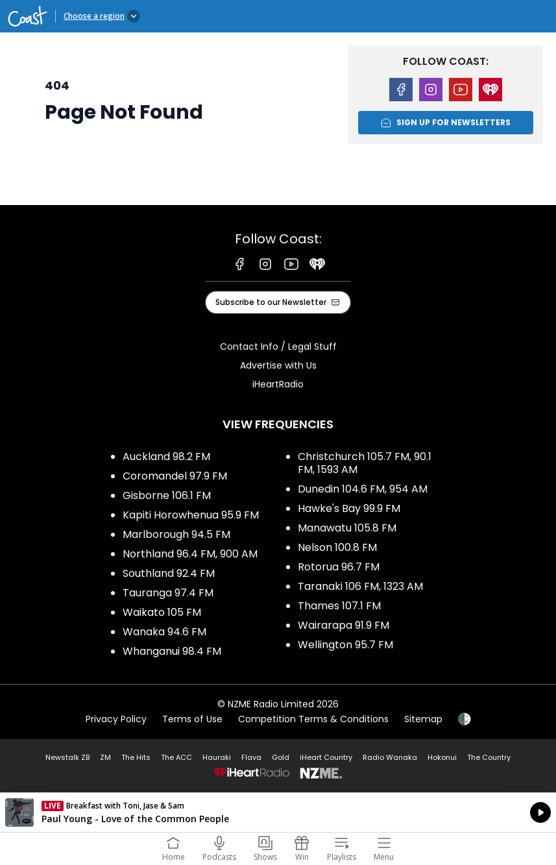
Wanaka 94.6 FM (164, 631)
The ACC (176, 757)
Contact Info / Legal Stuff (278, 346)
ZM (105, 757)
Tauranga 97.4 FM (168, 592)
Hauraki (216, 757)
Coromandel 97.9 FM (175, 476)
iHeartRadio (278, 384)
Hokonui (442, 757)
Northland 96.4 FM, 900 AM (190, 553)
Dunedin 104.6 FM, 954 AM (363, 488)
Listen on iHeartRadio (278, 812)
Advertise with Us (278, 365)
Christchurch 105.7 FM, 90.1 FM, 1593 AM (364, 463)
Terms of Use (192, 719)
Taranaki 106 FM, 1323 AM (360, 586)
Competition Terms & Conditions (313, 719)
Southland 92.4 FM (169, 573)
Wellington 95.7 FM (345, 644)
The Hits (136, 757)
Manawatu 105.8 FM (347, 527)
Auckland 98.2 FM (166, 456)
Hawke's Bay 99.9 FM (349, 508)
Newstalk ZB (67, 757)
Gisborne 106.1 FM (167, 495)
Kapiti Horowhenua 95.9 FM (191, 514)
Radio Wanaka (390, 757)
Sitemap (423, 719)
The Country (489, 757)
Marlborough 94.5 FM (176, 534)
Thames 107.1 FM (339, 605)
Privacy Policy (116, 719)
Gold (280, 757)
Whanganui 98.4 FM (172, 651)
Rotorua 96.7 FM (339, 566)
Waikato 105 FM (162, 612)
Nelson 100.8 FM (337, 547)
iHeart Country (326, 757)
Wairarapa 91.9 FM (343, 625)
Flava (251, 757)
